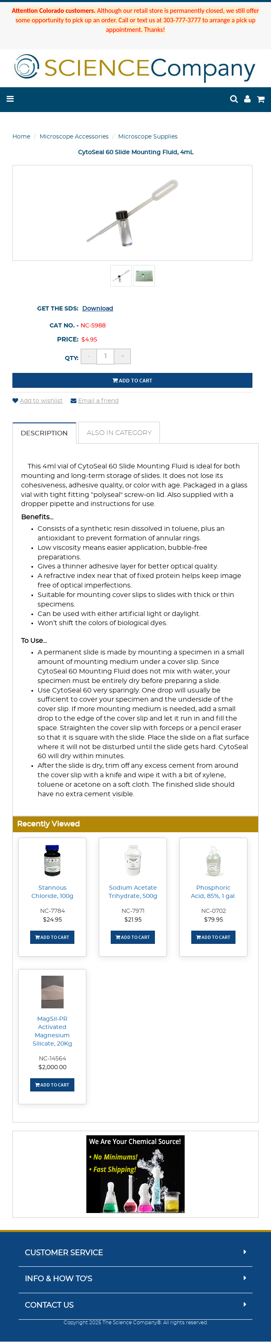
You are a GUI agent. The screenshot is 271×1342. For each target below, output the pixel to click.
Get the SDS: (57, 309)
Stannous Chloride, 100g (52, 893)
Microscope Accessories (74, 137)
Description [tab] (44, 433)
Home (21, 137)
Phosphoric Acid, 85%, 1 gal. (213, 893)
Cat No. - (64, 326)
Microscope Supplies (148, 137)
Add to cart (132, 380)
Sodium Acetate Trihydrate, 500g (133, 893)
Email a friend (95, 401)
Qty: (71, 358)
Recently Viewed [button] (48, 825)
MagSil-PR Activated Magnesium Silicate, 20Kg (52, 1032)
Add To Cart (52, 937)
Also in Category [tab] (120, 433)
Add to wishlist (37, 401)
